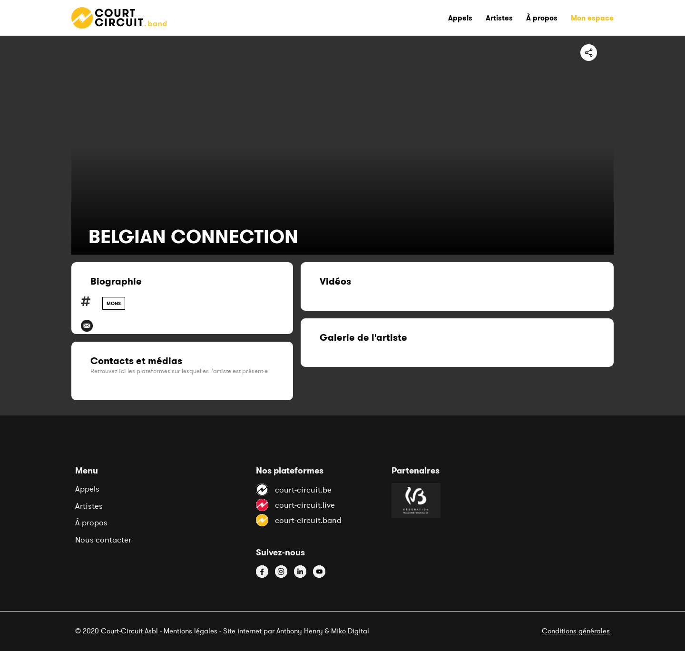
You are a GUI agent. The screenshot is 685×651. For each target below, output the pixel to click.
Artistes (89, 506)
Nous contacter (103, 539)
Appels (87, 488)
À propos (91, 522)
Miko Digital (350, 630)
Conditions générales (576, 630)
